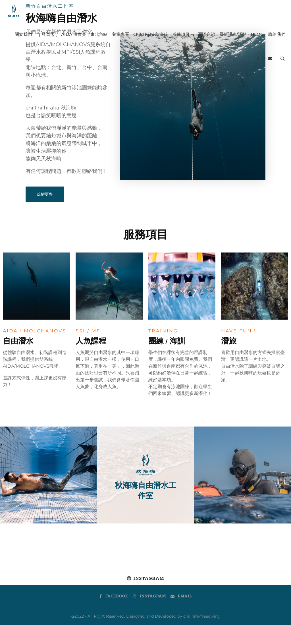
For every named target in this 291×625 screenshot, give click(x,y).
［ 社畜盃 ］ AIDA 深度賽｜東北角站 (71, 34)
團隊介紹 (206, 34)
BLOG (257, 34)
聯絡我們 (276, 34)
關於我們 (23, 34)
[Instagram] (263, 58)
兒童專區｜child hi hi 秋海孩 (140, 34)
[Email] (270, 58)
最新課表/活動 (232, 34)
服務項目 (181, 34)
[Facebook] (258, 58)
